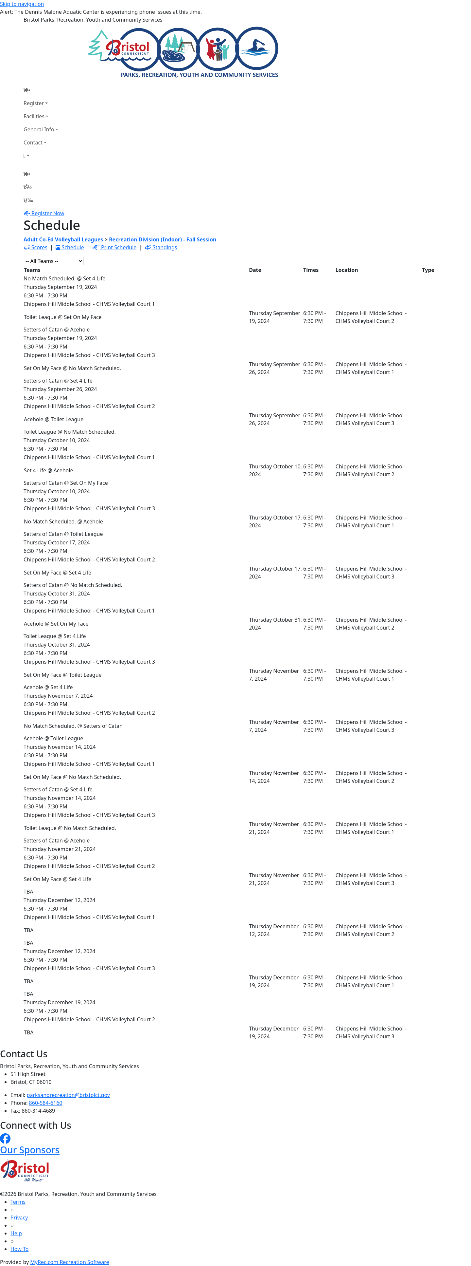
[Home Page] (41, 90)
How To (19, 1249)
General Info (39, 129)
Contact (33, 142)
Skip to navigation (22, 4)
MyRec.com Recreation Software (69, 1262)
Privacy (19, 1217)
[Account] (41, 155)
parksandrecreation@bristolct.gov (68, 1095)
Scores (35, 247)
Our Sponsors (30, 1149)
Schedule (70, 247)
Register (34, 103)
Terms (18, 1201)
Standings (161, 247)
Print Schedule (114, 247)
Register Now (47, 213)
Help (16, 1233)
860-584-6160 (45, 1102)
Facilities (34, 116)
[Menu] (28, 200)
